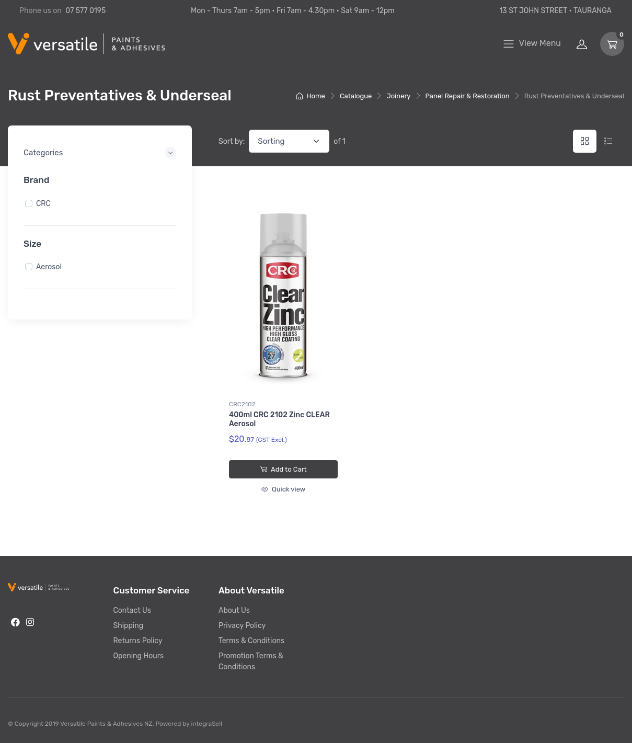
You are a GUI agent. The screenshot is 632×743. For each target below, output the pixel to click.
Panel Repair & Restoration (468, 96)
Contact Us (132, 610)
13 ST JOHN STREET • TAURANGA (550, 10)
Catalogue (356, 96)
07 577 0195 (85, 10)
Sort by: (232, 141)
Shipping (128, 625)
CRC (43, 203)
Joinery (398, 96)
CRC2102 (242, 404)
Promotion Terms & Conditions (251, 661)
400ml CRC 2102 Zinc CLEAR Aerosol (279, 419)
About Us (234, 610)
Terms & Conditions (251, 640)
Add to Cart (283, 469)
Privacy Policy (242, 625)
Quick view (283, 489)
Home (310, 96)
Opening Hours (138, 655)
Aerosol (49, 266)
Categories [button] (43, 152)
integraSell (206, 723)
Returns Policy (138, 640)
